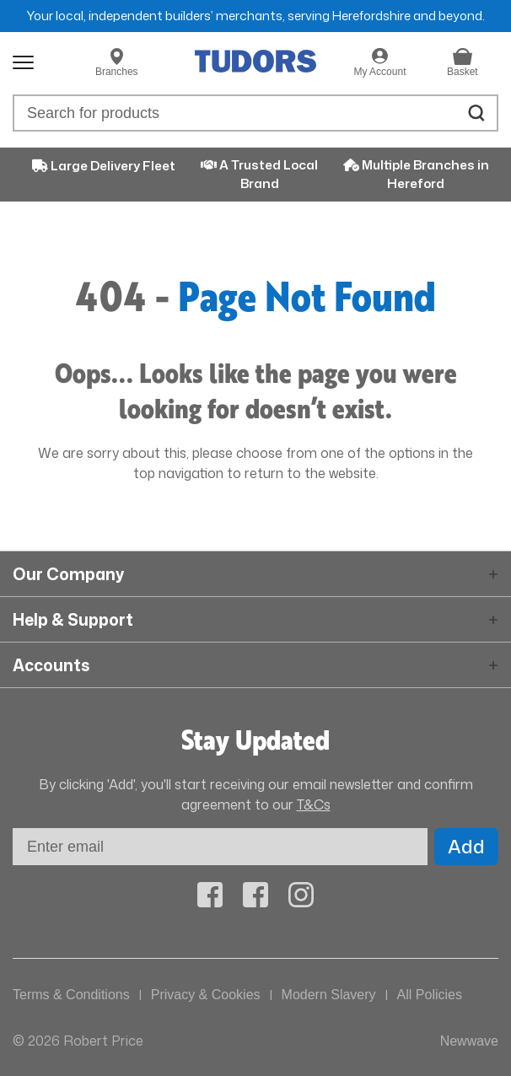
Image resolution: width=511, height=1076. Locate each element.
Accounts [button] (51, 665)
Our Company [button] (68, 573)
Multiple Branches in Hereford (416, 174)
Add (466, 846)
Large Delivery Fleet (103, 166)
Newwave (469, 1041)
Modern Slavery (329, 994)
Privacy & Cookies (206, 994)
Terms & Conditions (71, 994)
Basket (462, 72)
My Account (379, 72)
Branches (116, 72)
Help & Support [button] (73, 619)
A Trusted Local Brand (259, 174)
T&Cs (314, 804)
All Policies (429, 994)
